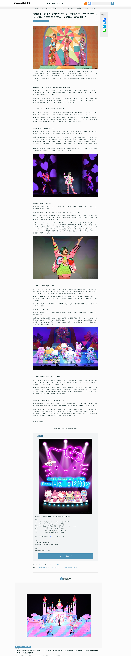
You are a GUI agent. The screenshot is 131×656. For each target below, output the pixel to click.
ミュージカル (43, 16)
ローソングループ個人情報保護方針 (77, 644)
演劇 (35, 16)
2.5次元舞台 (54, 16)
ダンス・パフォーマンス (67, 16)
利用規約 (25, 644)
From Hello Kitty (43, 573)
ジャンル (45, 6)
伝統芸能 (80, 16)
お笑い (88, 16)
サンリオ (75, 573)
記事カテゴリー (56, 6)
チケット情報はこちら (66, 561)
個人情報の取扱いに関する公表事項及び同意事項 (55, 644)
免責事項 (105, 644)
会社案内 (111, 644)
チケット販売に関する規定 (35, 644)
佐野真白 (70, 573)
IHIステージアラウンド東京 (60, 573)
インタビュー (37, 31)
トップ (19, 644)
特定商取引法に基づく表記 (94, 644)
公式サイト (52, 539)
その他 (95, 16)
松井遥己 (50, 573)
